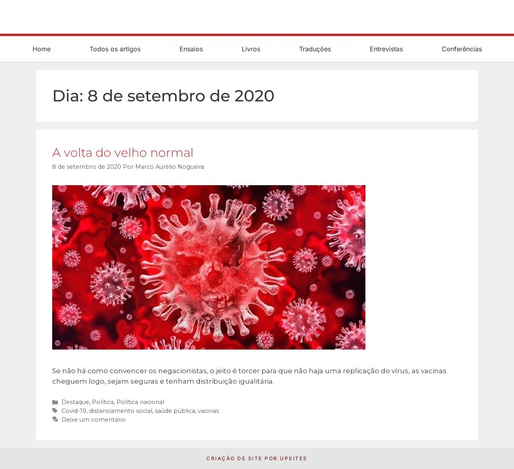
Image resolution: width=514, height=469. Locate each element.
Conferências (462, 49)
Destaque (75, 402)
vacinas (208, 410)
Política (103, 402)
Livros (251, 49)
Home (42, 49)
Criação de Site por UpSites (257, 458)
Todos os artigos (115, 49)
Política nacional (140, 402)
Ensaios (191, 49)
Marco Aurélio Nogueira (257, 21)
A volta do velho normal (123, 152)
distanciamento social (120, 410)
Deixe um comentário (93, 419)
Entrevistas (386, 49)
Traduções (315, 49)
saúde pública (175, 410)
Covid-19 (73, 410)
